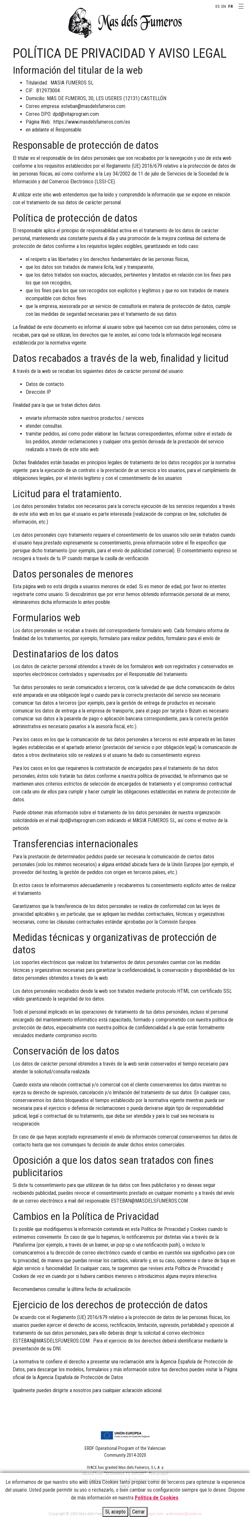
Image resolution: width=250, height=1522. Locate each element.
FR (230, 6)
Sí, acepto (115, 1512)
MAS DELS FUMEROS (125, 23)
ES (217, 6)
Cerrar (138, 1512)
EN (223, 6)
